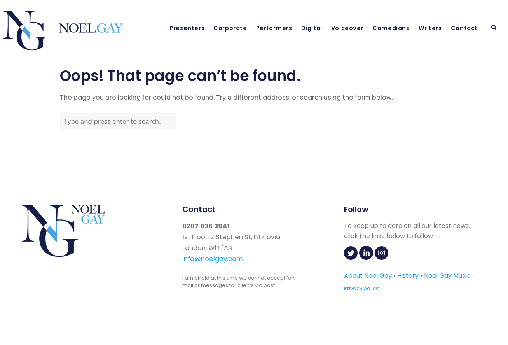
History (408, 275)
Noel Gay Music (447, 275)
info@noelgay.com (212, 258)
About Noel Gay (368, 275)
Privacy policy (361, 288)
